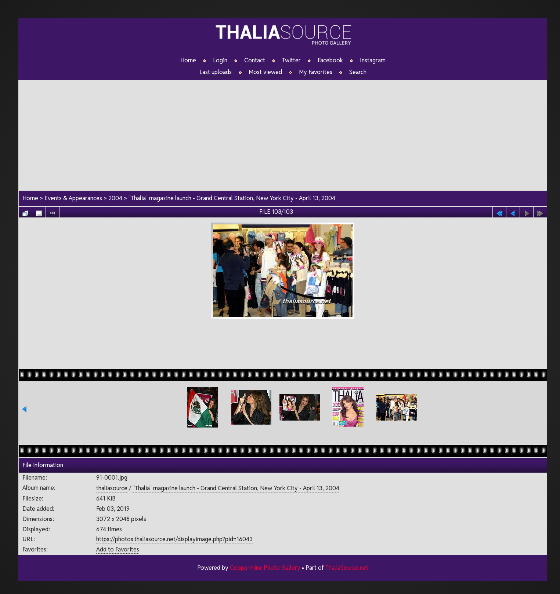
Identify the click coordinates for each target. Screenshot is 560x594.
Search (357, 72)
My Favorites (315, 72)
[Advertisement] (282, 131)
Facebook (330, 60)
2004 (115, 198)
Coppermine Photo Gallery (265, 568)
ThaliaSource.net (346, 568)
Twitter (291, 60)
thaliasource (111, 488)
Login (220, 60)
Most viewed (265, 72)
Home (188, 60)
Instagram (373, 60)
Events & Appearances (73, 198)
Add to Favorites (117, 549)
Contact (254, 60)
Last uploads (215, 72)
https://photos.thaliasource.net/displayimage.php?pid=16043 (174, 539)
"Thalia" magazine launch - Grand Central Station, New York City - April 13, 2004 (232, 198)
